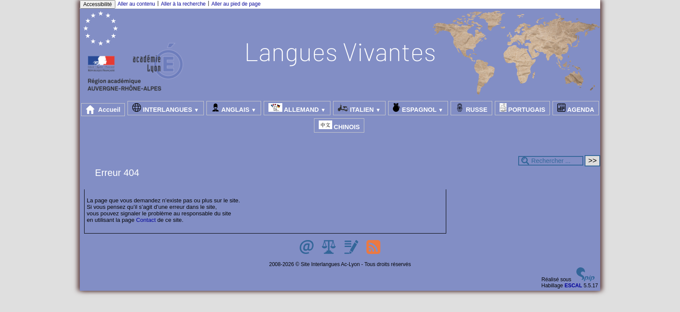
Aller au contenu (136, 4)
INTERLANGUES (165, 108)
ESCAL (573, 286)
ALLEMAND (297, 108)
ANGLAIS (233, 108)
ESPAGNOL (418, 108)
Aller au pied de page (235, 4)
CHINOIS (339, 125)
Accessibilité (97, 4)
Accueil (103, 109)
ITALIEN (359, 108)
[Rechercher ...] (550, 161)
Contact (146, 220)
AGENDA (575, 108)
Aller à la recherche (183, 4)
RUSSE (471, 108)
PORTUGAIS (523, 108)
